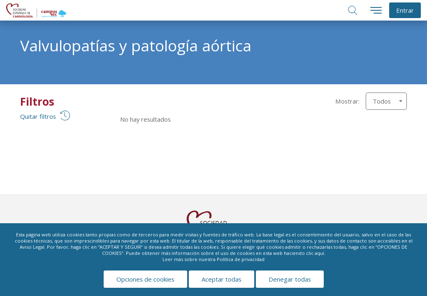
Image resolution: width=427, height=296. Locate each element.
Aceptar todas (221, 279)
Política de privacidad (241, 259)
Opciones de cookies (145, 279)
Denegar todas (290, 279)
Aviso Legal (32, 247)
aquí (319, 253)
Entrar (405, 10)
